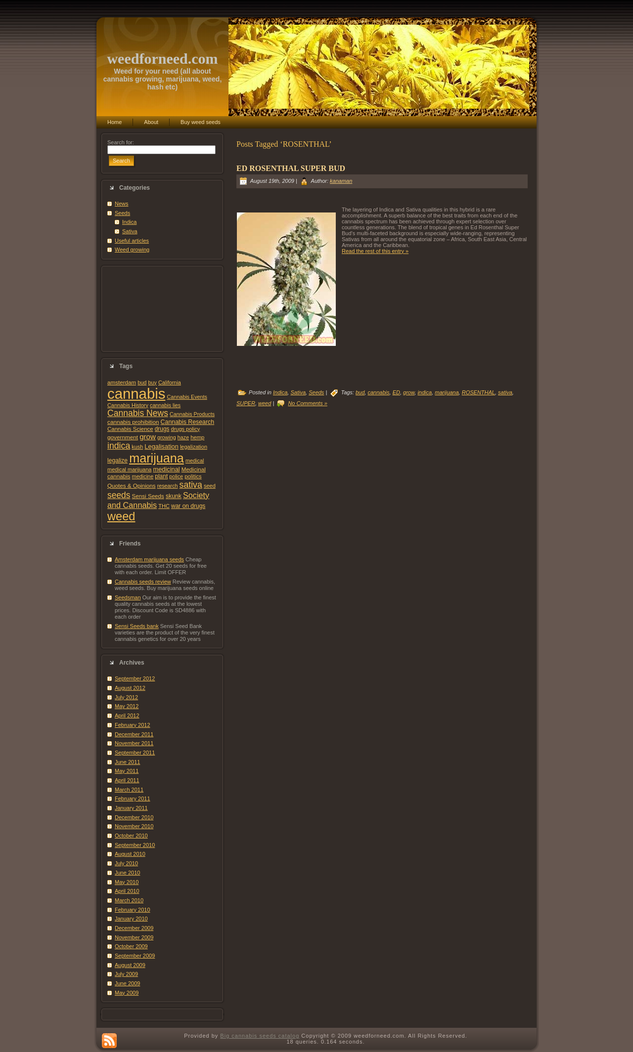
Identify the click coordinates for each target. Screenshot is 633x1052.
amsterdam (121, 382)
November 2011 (134, 743)
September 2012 (135, 678)
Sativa (129, 231)
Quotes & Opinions (131, 485)
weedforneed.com (162, 58)
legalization (193, 447)
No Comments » (307, 403)
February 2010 (132, 910)
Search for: (120, 142)
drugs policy (185, 429)
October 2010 (131, 836)
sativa (191, 485)
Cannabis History (127, 405)
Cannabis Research (188, 422)
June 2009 (127, 983)
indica (118, 446)
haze (183, 437)
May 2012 (126, 706)
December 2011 (134, 734)
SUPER (245, 403)
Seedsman (128, 597)
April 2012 (127, 715)
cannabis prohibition (133, 422)
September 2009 (135, 956)
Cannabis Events (187, 397)
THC (164, 506)
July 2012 (126, 697)
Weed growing (132, 249)
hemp (197, 437)
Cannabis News (137, 413)
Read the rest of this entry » (375, 251)
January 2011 (131, 808)
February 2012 (132, 725)
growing (166, 437)
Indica (129, 222)
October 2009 (131, 946)
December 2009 (134, 928)
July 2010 (126, 863)
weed (121, 516)
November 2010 (134, 826)
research (167, 486)
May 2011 (126, 771)
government (122, 437)
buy (152, 382)
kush (137, 447)
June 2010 (127, 873)
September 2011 (135, 753)
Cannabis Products (192, 414)
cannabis (136, 393)
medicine (143, 476)
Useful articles (132, 241)
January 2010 (131, 919)
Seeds (122, 213)
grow (147, 436)
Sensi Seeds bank (137, 626)
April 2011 (127, 780)
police (176, 476)
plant (161, 476)
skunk (173, 496)
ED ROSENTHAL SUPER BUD (290, 168)
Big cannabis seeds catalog (259, 1036)
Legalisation (161, 446)
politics (192, 476)
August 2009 (130, 965)
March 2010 (129, 900)
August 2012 (130, 688)
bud (141, 382)
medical (194, 460)
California (169, 382)
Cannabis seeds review (143, 582)
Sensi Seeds (148, 496)
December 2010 (134, 817)
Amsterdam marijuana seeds (149, 559)
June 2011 (127, 762)
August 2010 (130, 854)
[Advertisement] (162, 309)
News (122, 204)
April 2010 (127, 891)
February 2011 (132, 798)
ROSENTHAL (478, 392)
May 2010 (126, 882)
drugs (162, 428)
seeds (119, 495)
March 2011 (129, 790)
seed (210, 486)
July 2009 (126, 974)
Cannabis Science (130, 429)
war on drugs (188, 506)
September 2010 (135, 845)
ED (396, 392)
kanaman (341, 181)
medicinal (166, 469)
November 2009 (134, 937)
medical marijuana (129, 469)
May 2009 (126, 993)
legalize (117, 460)
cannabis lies (165, 405)
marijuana (156, 458)
